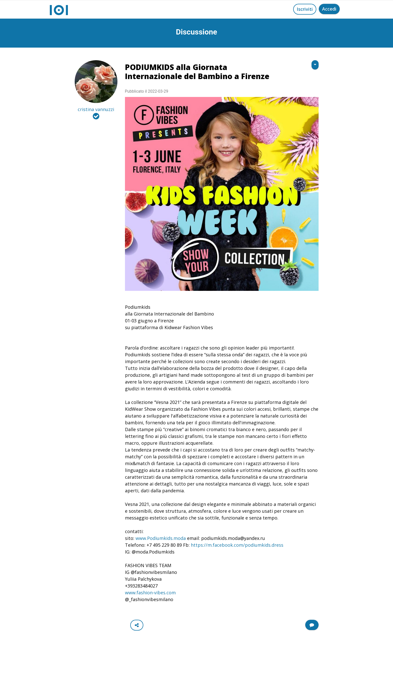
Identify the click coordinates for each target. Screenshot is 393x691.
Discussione (196, 31)
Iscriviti (305, 9)
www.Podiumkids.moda (161, 538)
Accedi (329, 9)
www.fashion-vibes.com (150, 593)
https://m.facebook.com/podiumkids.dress (237, 545)
